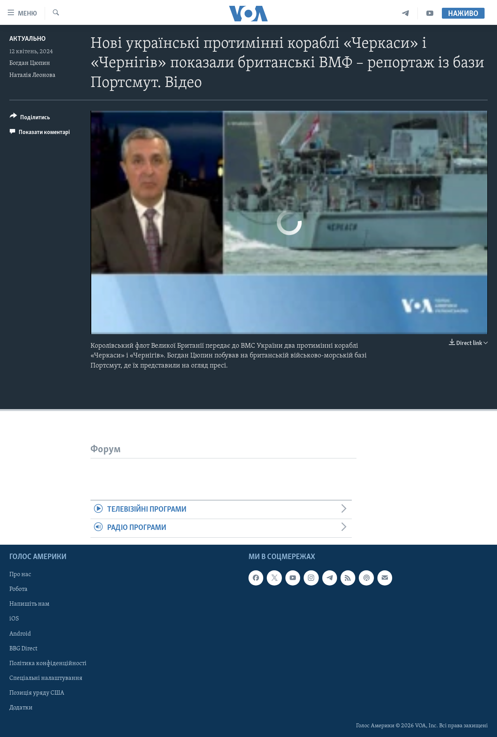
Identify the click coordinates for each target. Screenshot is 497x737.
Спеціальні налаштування (45, 678)
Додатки (21, 707)
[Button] (30, 119)
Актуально (27, 39)
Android (20, 634)
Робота (18, 589)
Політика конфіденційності (48, 663)
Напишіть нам (29, 604)
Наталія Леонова (32, 75)
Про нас (20, 574)
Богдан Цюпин (29, 63)
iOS (14, 619)
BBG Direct (23, 648)
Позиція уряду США (36, 693)
